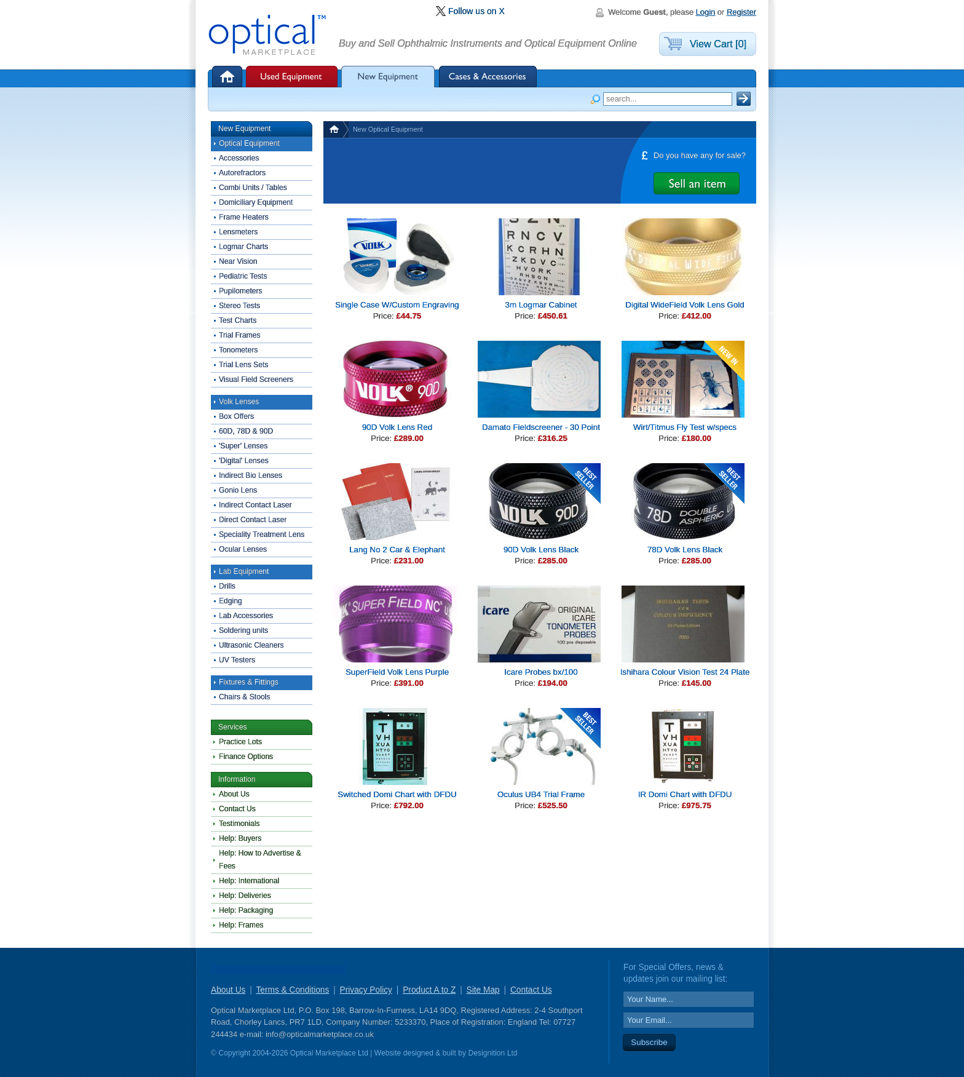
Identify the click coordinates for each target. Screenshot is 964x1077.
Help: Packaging (246, 910)
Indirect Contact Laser (255, 505)
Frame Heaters (244, 217)
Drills (227, 586)
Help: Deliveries (245, 895)
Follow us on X (476, 11)
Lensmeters (238, 232)
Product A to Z (429, 990)
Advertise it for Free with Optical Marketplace (697, 183)
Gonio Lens (238, 490)
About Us (234, 794)
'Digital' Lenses (244, 460)
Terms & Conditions (292, 990)
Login (706, 12)
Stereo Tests (239, 305)
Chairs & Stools (244, 697)
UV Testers (237, 660)
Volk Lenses (239, 401)
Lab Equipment (244, 571)
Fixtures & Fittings (249, 682)
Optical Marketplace (268, 35)
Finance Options (246, 756)
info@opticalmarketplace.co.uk (320, 1034)
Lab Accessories (246, 615)
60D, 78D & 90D (246, 431)
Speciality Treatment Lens (261, 534)
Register (741, 12)
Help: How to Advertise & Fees (260, 859)
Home (228, 76)
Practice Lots (240, 741)
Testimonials (239, 823)
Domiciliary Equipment (256, 202)
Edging (230, 601)
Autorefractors (242, 173)
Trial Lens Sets (243, 364)
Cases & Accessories (488, 76)
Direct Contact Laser (252, 519)
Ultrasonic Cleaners (251, 645)
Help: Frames (241, 925)
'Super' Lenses (243, 446)
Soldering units (243, 630)
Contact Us (237, 809)
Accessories (239, 158)
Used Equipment (291, 76)
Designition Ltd (492, 1053)
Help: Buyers (240, 838)
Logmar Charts (243, 246)
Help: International (249, 880)
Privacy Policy (366, 990)
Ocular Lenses (243, 549)
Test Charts (237, 320)
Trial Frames (240, 335)
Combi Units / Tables (253, 187)
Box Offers (236, 416)
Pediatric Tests (243, 276)
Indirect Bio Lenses (250, 475)
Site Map (483, 990)
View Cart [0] (718, 43)
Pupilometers (241, 291)
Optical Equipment (249, 143)
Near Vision (238, 261)
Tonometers (238, 350)
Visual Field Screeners (256, 379)
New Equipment (388, 76)
